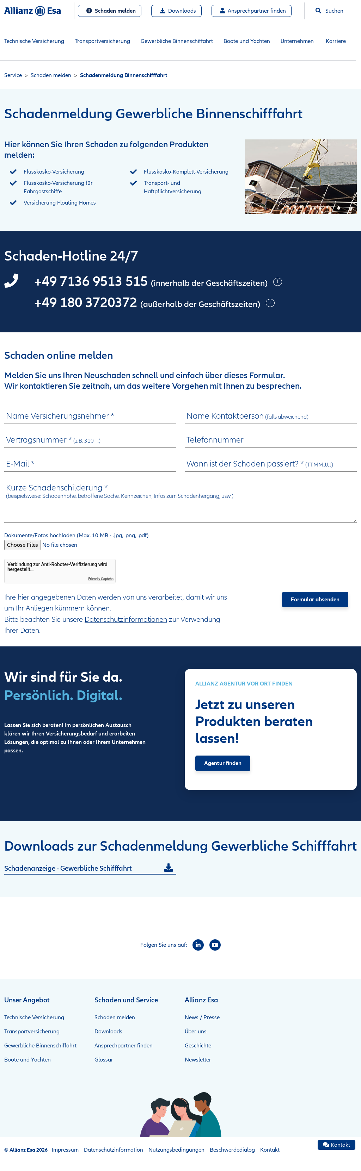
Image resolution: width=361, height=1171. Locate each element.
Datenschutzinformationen (126, 619)
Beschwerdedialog (232, 1149)
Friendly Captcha (101, 579)
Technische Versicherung (34, 41)
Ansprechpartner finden (253, 10)
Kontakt (270, 1149)
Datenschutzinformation (113, 1149)
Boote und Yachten (247, 41)
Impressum (65, 1149)
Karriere (336, 41)
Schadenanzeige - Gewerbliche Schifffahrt (68, 868)
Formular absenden (315, 599)
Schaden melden (111, 10)
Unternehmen (297, 41)
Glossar (103, 1059)
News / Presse (202, 1017)
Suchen (329, 10)
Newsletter (198, 1059)
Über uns (196, 1031)
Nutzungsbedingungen (176, 1149)
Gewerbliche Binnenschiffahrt (177, 41)
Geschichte (198, 1045)
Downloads (178, 10)
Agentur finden (222, 763)
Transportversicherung (102, 41)
